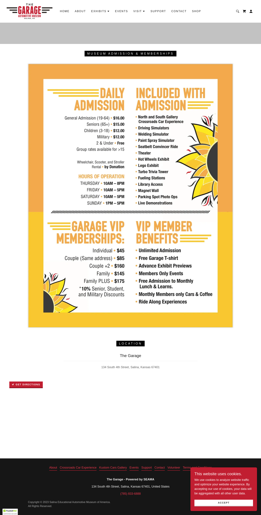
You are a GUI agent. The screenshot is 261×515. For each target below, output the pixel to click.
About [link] (80, 11)
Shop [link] (196, 11)
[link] (29, 11)
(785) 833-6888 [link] (130, 493)
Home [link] (64, 11)
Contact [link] (179, 11)
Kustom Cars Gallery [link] (113, 467)
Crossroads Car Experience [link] (78, 467)
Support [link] (158, 11)
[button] (100, 11)
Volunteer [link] (173, 467)
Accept (224, 502)
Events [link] (121, 11)
